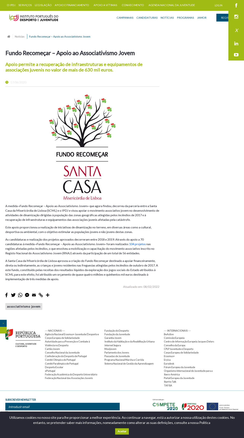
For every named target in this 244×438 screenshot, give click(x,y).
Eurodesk (169, 363)
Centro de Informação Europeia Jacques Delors (189, 341)
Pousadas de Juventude (117, 356)
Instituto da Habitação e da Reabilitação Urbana (129, 341)
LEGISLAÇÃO (43, 5)
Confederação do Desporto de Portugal (66, 356)
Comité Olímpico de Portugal (60, 359)
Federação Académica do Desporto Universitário (71, 374)
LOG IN (218, 5)
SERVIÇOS (25, 5)
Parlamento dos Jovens (116, 352)
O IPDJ (11, 5)
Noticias (20, 36)
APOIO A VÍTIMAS (105, 5)
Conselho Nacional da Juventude (62, 352)
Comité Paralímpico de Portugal (61, 363)
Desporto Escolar (54, 367)
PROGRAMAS (185, 17)
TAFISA (168, 385)
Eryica (167, 359)
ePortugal (50, 370)
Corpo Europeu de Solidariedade (181, 352)
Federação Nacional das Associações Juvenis (69, 378)
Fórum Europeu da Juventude (179, 367)
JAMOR (201, 17)
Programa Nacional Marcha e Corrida (124, 359)
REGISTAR (227, 17)
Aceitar (122, 431)
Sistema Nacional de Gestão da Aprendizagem (129, 363)
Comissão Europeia (174, 337)
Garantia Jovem (112, 337)
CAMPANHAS (125, 17)
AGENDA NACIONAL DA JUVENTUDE (171, 5)
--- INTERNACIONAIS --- (177, 330)
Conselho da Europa (174, 345)
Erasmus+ (169, 356)
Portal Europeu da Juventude (179, 378)
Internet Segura (112, 345)
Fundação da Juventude (117, 334)
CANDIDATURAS (147, 17)
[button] (15, 147)
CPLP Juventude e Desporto (178, 348)
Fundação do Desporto (116, 330)
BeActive (169, 334)
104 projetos (137, 244)
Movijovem (110, 348)
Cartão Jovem (52, 348)
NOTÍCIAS (167, 17)
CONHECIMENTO (133, 5)
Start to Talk (170, 381)
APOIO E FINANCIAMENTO (72, 5)
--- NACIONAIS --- (55, 330)
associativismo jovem (24, 306)
